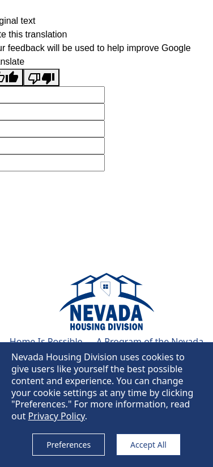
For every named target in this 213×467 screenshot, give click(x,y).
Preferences (68, 444)
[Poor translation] (41, 77)
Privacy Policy (56, 416)
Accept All (148, 444)
